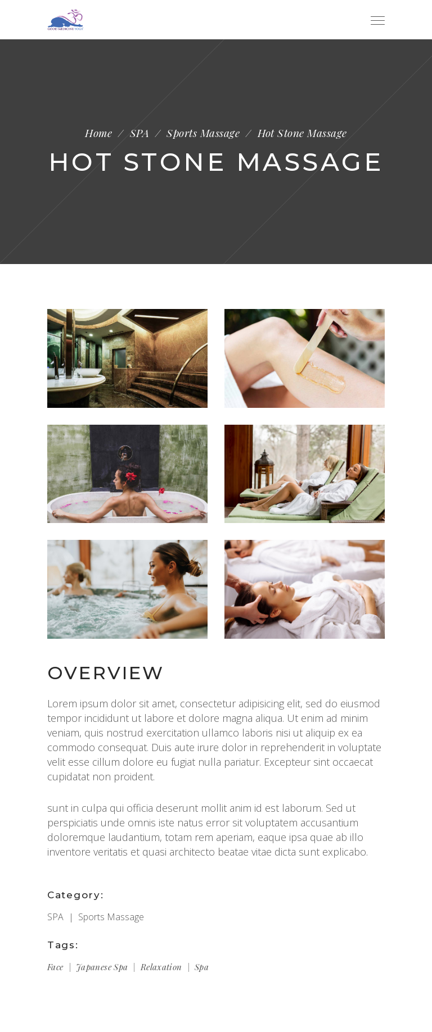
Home (98, 133)
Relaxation (161, 966)
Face (55, 966)
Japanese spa (102, 966)
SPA (139, 133)
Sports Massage (203, 133)
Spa (202, 966)
